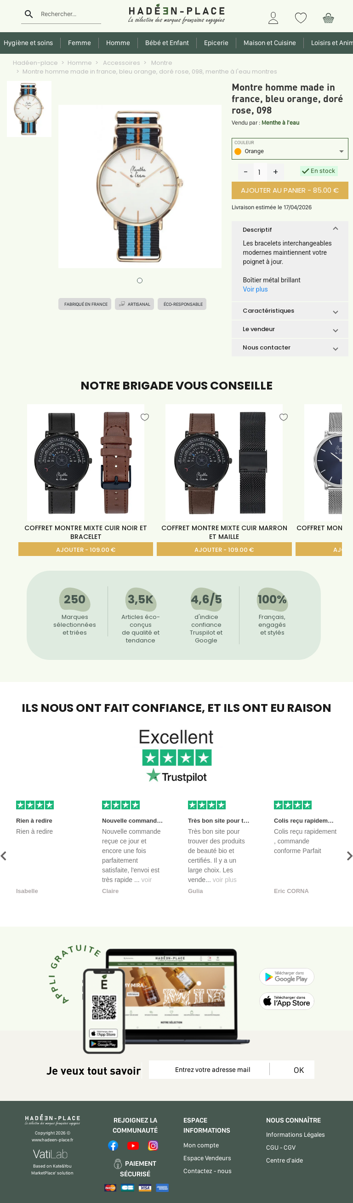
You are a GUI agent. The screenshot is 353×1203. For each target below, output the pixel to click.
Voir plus (255, 289)
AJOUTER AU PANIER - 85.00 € (290, 190)
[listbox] (289, 152)
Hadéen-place (35, 62)
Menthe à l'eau (280, 122)
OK (297, 1070)
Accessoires (121, 62)
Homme (80, 62)
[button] (290, 230)
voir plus (225, 879)
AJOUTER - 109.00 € (85, 549)
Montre (161, 62)
